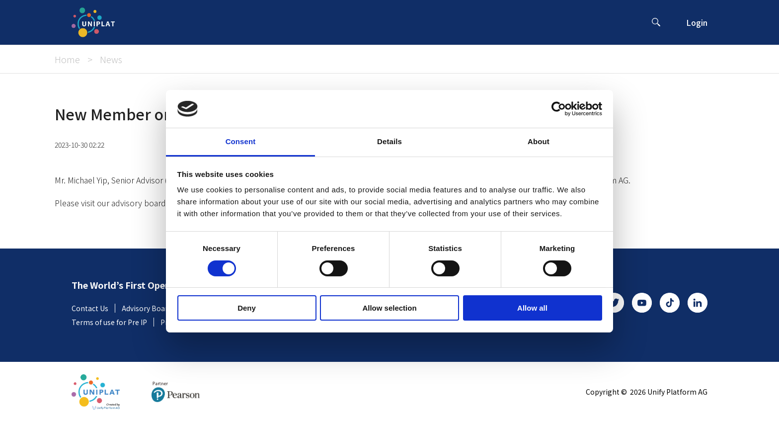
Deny (246, 308)
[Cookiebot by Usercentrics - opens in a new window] (558, 108)
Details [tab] (389, 141)
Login (696, 22)
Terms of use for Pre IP (113, 322)
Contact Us (93, 308)
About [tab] (538, 141)
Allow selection (389, 308)
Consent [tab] (241, 141)
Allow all (532, 308)
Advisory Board (150, 308)
